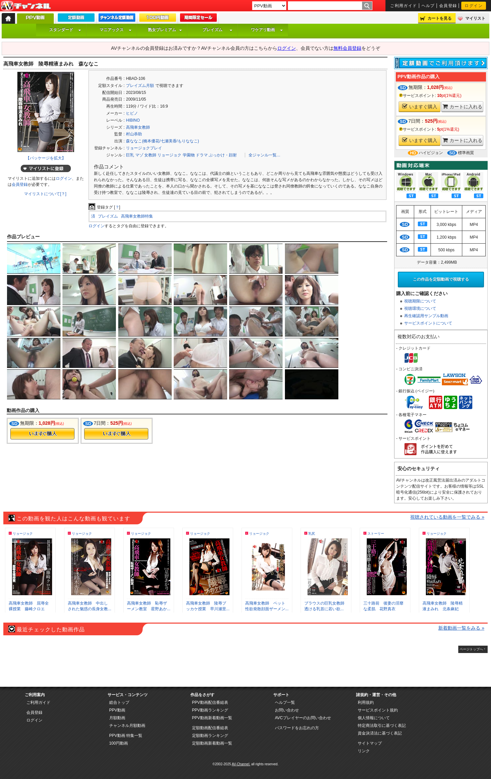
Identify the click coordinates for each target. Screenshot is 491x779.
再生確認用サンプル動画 (426, 315)
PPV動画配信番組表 (210, 702)
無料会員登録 (347, 48)
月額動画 (117, 718)
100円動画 (118, 743)
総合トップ (119, 702)
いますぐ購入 (419, 106)
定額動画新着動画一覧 (212, 743)
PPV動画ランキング (210, 710)
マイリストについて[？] (45, 193)
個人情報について (374, 718)
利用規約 (366, 702)
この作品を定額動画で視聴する (441, 279)
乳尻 (311, 533)
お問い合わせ (287, 710)
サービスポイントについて (428, 323)
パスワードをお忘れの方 (297, 728)
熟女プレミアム (165, 29)
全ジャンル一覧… (265, 155)
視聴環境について (420, 308)
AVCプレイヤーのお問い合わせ (303, 718)
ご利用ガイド (403, 5)
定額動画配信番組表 (210, 728)
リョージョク (169, 155)
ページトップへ (471, 649)
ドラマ (202, 155)
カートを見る (440, 18)
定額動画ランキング (210, 735)
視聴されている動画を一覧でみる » (447, 517)
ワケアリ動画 (267, 29)
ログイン (474, 5)
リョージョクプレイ (144, 148)
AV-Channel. (241, 764)
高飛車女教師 (138, 127)
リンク (364, 751)
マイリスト (475, 18)
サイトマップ (370, 743)
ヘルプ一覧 (285, 702)
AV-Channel (26, 6)
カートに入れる (462, 106)
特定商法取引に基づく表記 (382, 725)
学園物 (189, 155)
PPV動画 (117, 710)
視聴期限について (420, 301)
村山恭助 (134, 134)
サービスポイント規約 (378, 710)
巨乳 (130, 155)
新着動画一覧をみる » (461, 628)
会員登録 (448, 5)
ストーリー (375, 533)
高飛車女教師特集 (137, 216)
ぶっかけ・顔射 (223, 155)
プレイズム (217, 29)
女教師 (150, 155)
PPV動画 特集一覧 (125, 735)
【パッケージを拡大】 (46, 158)
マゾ (139, 155)
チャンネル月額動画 (127, 725)
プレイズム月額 (140, 85)
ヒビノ (132, 113)
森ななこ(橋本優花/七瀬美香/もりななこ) (162, 141)
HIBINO (133, 120)
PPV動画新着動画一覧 (212, 718)
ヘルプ (428, 5)
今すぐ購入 (42, 433)
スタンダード (65, 29)
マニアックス (116, 29)
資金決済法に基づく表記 (380, 733)
